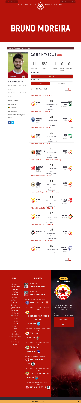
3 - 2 (27, 323)
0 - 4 (38, 387)
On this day (15, 313)
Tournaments (15, 305)
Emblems (15, 295)
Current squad (15, 287)
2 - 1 (37, 347)
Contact (61, 4)
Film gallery (15, 334)
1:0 (51, 133)
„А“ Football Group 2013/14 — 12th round (42, 176)
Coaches (15, 289)
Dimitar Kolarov (37, 294)
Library (15, 339)
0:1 (51, 181)
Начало (11, 48)
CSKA (51, 77)
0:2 (51, 100)
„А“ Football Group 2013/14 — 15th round (42, 127)
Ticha (32, 387)
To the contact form (63, 322)
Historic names (68, 1)
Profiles (17, 48)
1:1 (51, 165)
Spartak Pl (30, 351)
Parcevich (35, 359)
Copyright (15, 324)
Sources (15, 321)
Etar (32, 302)
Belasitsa (30, 337)
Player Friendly (61, 83)
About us (15, 318)
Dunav (33, 323)
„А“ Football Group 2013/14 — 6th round (42, 224)
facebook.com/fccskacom (63, 315)
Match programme (15, 337)
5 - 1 (37, 333)
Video (15, 331)
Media (55, 4)
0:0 (51, 213)
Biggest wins (15, 310)
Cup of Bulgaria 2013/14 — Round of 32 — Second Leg (46, 160)
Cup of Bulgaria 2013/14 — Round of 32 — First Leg (45, 192)
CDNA (32, 347)
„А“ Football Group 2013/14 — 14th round (42, 144)
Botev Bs (29, 377)
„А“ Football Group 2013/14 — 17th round (42, 95)
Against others (15, 308)
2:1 (51, 117)
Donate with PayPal (38, 401)
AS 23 (27, 363)
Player (40, 83)
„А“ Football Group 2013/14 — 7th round (42, 208)
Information (48, 4)
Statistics (33, 4)
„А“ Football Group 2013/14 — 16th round (42, 111)
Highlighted (38, 278)
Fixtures (26, 4)
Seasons (15, 303)
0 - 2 (42, 359)
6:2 (51, 197)
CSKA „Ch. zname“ (38, 373)
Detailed (59, 55)
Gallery (15, 329)
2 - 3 (37, 302)
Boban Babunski (37, 286)
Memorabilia (15, 342)
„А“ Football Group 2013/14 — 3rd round (42, 240)
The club (19, 4)
